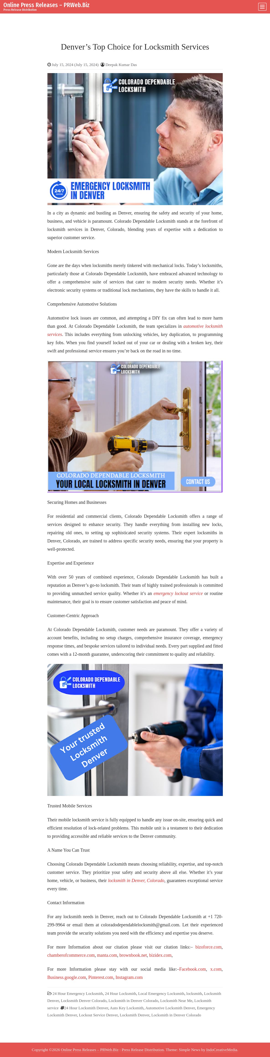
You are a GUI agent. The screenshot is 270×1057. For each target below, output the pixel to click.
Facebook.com (192, 969)
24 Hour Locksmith (120, 993)
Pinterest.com (100, 977)
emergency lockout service (178, 593)
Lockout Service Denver (98, 1015)
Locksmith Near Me (176, 1000)
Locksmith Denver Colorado (83, 1000)
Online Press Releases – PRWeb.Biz (46, 5)
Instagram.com (129, 977)
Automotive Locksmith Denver (170, 1008)
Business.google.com (66, 977)
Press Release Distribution (143, 1049)
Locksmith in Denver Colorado (133, 1000)
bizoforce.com (208, 946)
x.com (215, 969)
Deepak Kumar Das (121, 64)
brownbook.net (133, 955)
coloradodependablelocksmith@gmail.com (140, 924)
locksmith (194, 993)
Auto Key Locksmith (127, 1008)
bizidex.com (160, 955)
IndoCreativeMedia (221, 1049)
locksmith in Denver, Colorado (136, 880)
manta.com (107, 955)
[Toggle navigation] (262, 7)
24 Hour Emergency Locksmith (78, 993)
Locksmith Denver (134, 1015)
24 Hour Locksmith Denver (86, 1008)
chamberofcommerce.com (71, 955)
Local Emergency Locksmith (161, 993)
